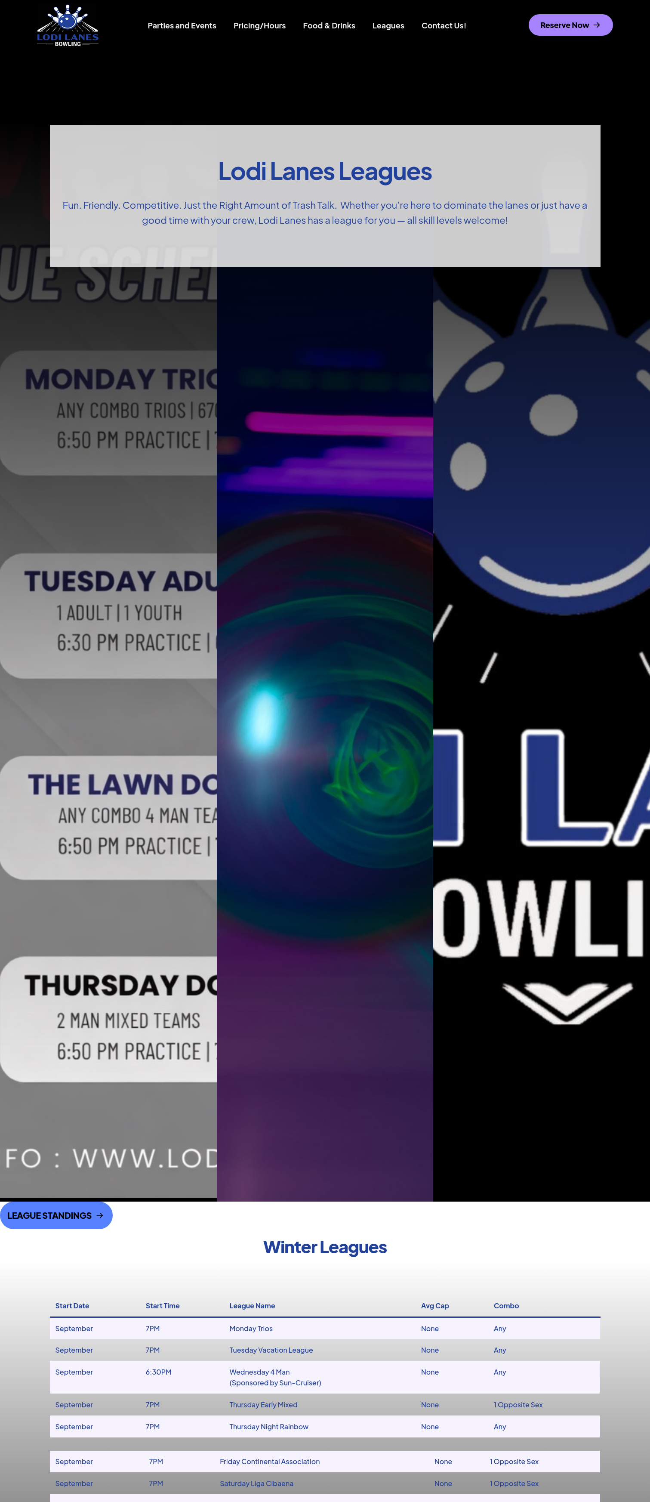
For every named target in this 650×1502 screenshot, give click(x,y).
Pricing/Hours (260, 25)
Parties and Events (182, 25)
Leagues (388, 25)
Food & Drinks (329, 25)
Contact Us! (444, 25)
